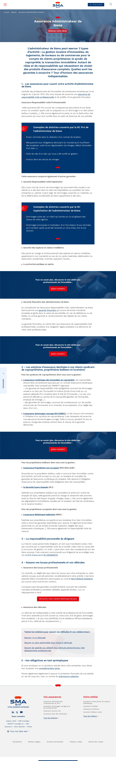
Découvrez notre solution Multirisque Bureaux (58, 599)
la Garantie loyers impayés (35, 487)
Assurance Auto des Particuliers (55, 728)
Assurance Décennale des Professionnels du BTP (53, 717)
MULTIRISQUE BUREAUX (82, 579)
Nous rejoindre (19, 741)
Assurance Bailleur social (92, 726)
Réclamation (17, 756)
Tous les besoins (50, 732)
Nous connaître (18, 731)
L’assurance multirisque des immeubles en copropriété (48, 380)
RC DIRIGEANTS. (51, 555)
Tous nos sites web (18, 746)
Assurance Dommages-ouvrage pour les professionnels (57, 721)
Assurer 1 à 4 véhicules (35, 652)
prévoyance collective (69, 676)
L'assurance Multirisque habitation (39, 515)
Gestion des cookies (95, 756)
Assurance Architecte (91, 723)
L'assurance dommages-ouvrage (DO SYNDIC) (44, 414)
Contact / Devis (48, 759)
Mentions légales (34, 756)
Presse (29, 741)
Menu (5, 5)
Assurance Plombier (90, 721)
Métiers (14, 12)
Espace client (11, 735)
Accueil (6, 12)
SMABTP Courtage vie (15, 738)
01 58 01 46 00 (97, 4)
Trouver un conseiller (67, 759)
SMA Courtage (23, 735)
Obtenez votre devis (57, 31)
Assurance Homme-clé (52, 725)
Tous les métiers (90, 731)
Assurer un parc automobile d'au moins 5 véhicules (48, 657)
